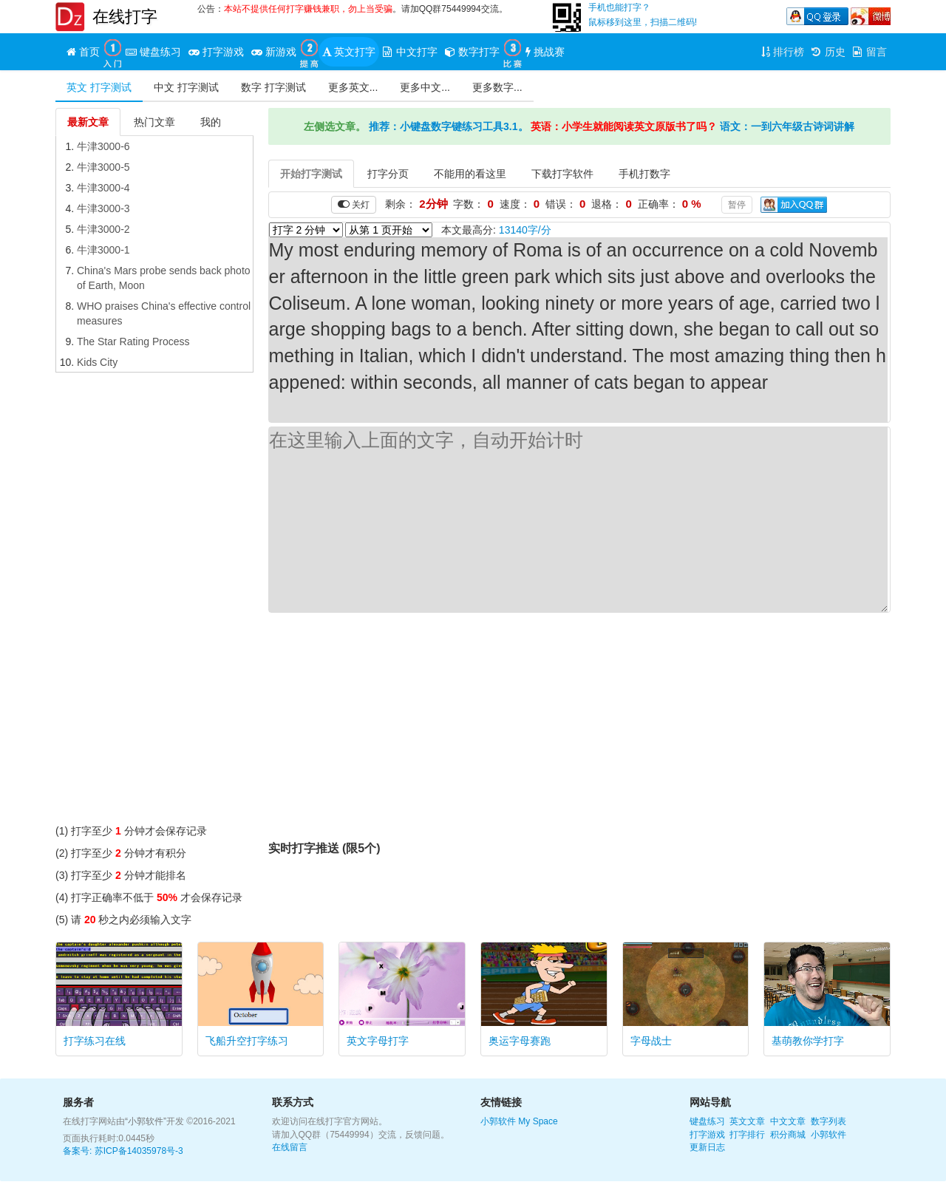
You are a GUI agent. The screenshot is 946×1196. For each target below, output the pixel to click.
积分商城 (788, 1134)
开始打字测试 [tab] (311, 174)
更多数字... (497, 87)
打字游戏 (707, 1134)
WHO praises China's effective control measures (164, 313)
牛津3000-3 (103, 208)
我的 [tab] (210, 122)
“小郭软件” (145, 1121)
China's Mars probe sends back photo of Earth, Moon (164, 278)
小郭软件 (498, 1121)
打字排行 (747, 1134)
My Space (537, 1121)
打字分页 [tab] (388, 174)
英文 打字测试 (99, 87)
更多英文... (353, 87)
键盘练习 (707, 1121)
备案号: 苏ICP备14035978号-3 (123, 1151)
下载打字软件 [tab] (562, 174)
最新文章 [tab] (88, 122)
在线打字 (124, 16)
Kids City (97, 362)
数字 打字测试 (273, 87)
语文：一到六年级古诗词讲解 (787, 126)
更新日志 (707, 1147)
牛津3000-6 (103, 146)
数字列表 (828, 1121)
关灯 (354, 204)
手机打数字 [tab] (644, 174)
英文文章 (747, 1121)
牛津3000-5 (103, 167)
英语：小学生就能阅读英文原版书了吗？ (624, 126)
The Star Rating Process (133, 341)
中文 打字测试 (186, 87)
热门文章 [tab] (154, 122)
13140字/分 (525, 230)
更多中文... (425, 87)
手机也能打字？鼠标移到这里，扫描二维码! (642, 14)
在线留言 (289, 1147)
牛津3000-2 (103, 229)
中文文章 (788, 1121)
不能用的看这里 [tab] (470, 174)
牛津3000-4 (103, 188)
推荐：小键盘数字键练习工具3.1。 (448, 126)
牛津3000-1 (103, 250)
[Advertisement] (154, 601)
